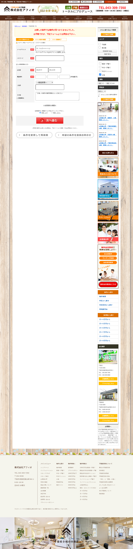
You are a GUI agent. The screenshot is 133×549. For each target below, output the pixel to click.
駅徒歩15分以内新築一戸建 (88, 470)
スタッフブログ (45, 473)
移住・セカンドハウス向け (88, 488)
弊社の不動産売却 (104, 467)
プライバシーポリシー (47, 502)
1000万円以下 (72, 473)
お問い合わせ (112, 17)
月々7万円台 (83, 493)
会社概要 (89, 17)
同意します (43, 114)
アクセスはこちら (108, 383)
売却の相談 (44, 482)
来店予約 (125, 17)
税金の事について (46, 485)
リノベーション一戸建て (87, 479)
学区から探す (104, 301)
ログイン (110, 1)
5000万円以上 (72, 488)
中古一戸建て (105, 67)
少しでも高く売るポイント (107, 485)
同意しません (56, 114)
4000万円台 (71, 485)
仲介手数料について (105, 490)
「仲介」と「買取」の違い (107, 479)
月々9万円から (104, 340)
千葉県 (102, 44)
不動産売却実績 (104, 473)
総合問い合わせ (45, 496)
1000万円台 (71, 476)
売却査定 (102, 470)
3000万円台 (71, 482)
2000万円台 (71, 479)
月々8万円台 (83, 496)
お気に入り (86, 1)
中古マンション (105, 71)
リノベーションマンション (88, 482)
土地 (54, 17)
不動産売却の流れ (104, 476)
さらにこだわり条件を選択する (107, 95)
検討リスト (59, 485)
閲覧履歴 (98, 1)
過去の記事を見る (108, 153)
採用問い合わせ (45, 499)
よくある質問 (103, 488)
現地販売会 (103, 309)
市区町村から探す (106, 305)
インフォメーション (47, 470)
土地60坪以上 (84, 485)
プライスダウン (73, 470)
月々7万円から (104, 332)
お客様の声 (78, 17)
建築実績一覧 (45, 488)
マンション (44, 17)
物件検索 (102, 296)
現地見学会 (21, 17)
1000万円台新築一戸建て (87, 467)
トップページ (45, 467)
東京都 (102, 47)
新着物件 (71, 467)
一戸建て (33, 17)
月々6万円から (104, 328)
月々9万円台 (83, 499)
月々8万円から (104, 336)
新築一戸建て (105, 63)
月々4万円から (104, 319)
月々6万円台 (83, 490)
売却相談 (100, 17)
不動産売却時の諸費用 (106, 482)
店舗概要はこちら (108, 379)
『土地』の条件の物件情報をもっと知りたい (60, 97)
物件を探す (8, 17)
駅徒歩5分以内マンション (88, 473)
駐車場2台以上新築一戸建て (88, 476)
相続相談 (102, 493)
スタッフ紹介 (65, 17)
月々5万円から (104, 323)
